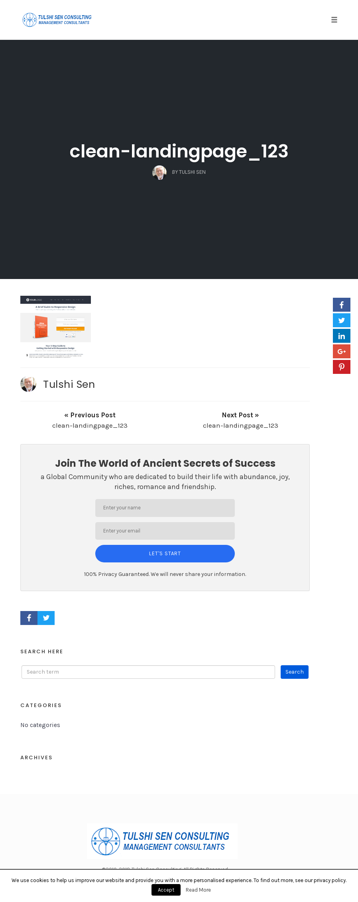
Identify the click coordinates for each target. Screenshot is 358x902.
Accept (166, 890)
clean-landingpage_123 (179, 151)
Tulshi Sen (69, 384)
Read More (198, 890)
